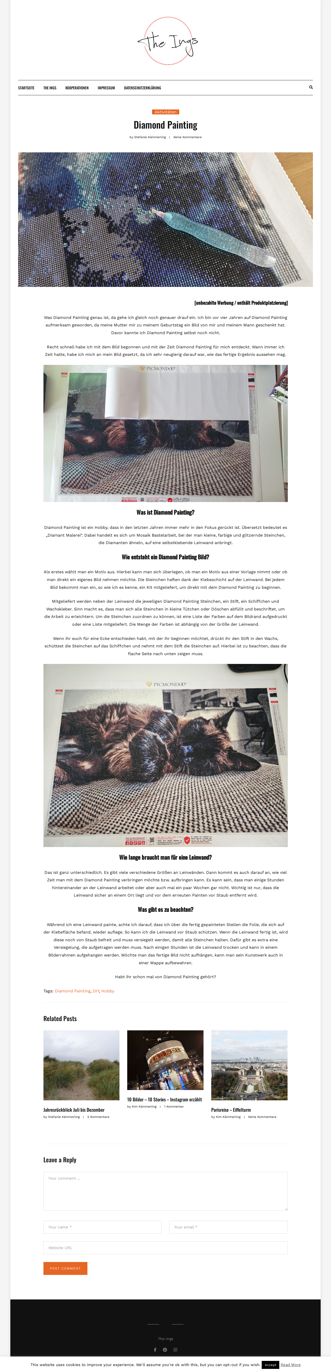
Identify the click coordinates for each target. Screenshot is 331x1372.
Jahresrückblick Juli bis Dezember (73, 1109)
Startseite (26, 87)
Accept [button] (270, 1365)
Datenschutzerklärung (142, 87)
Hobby (107, 991)
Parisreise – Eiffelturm (231, 1109)
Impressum (106, 87)
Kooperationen (77, 87)
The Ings (49, 87)
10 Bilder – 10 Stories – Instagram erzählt (164, 1099)
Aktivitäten (166, 111)
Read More (291, 1364)
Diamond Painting (73, 991)
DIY (96, 991)
